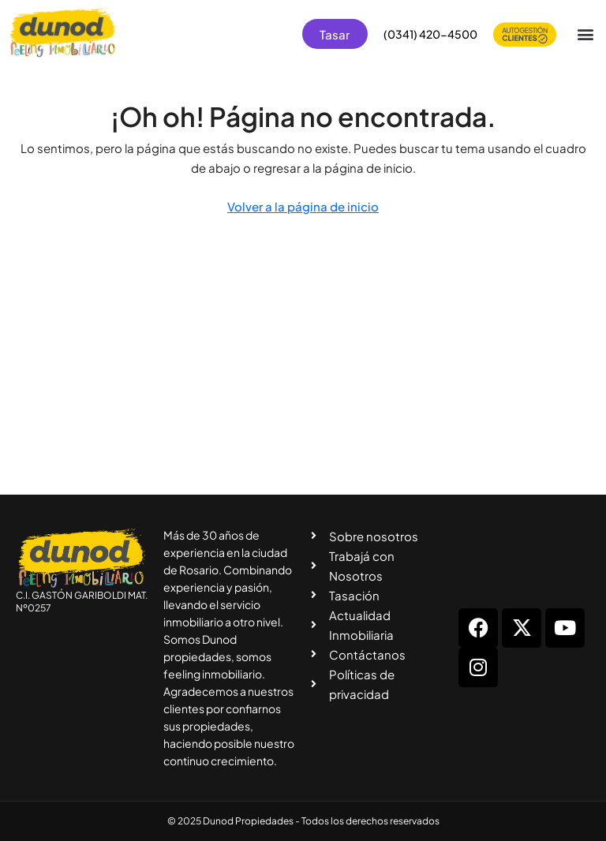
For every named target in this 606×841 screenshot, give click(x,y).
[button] (585, 34)
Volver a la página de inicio (303, 206)
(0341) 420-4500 (430, 34)
